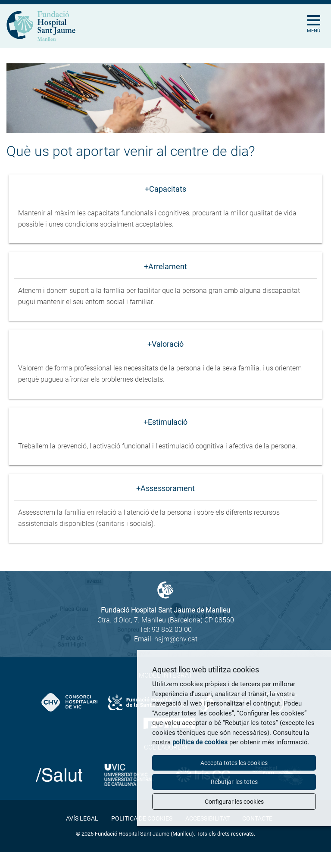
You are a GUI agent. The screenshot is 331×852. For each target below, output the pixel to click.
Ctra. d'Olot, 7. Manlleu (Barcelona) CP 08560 (165, 620)
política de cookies (200, 742)
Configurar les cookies (234, 801)
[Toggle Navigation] (317, 15)
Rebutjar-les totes (234, 781)
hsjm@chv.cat (175, 639)
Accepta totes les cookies (234, 762)
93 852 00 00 (172, 629)
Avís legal (82, 818)
